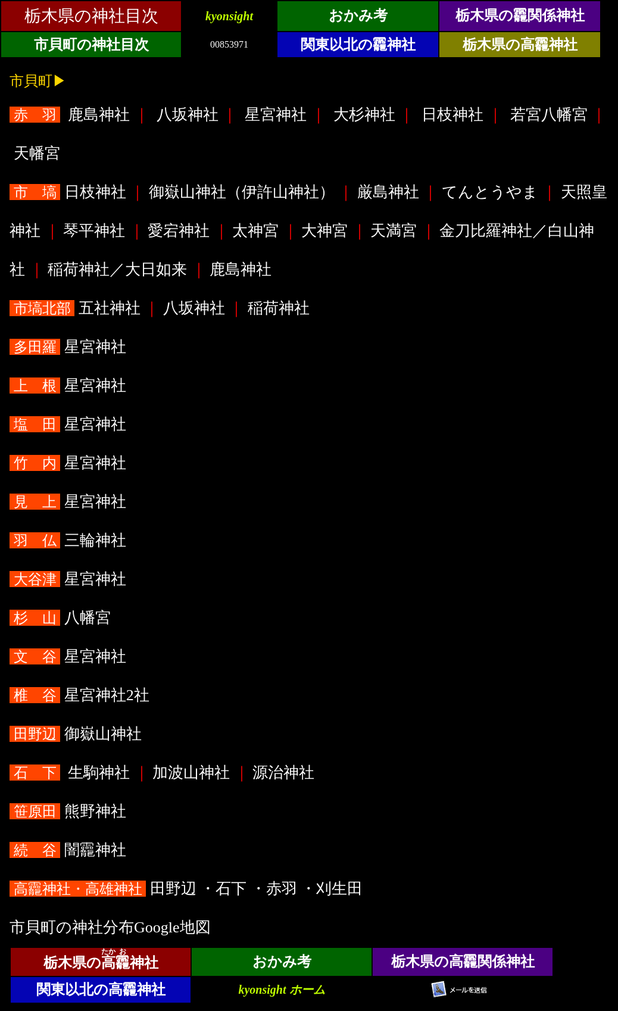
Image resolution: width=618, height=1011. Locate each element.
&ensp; (309, 33)
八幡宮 (62, 617)
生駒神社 (72, 772)
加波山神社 (191, 772)
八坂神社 (187, 114)
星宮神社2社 (81, 695)
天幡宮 (37, 153)
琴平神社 (94, 230)
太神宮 (256, 230)
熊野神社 (70, 811)
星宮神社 (276, 114)
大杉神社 (364, 114)
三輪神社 (70, 540)
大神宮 (325, 230)
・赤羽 (276, 888)
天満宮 (394, 230)
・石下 (225, 888)
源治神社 (284, 772)
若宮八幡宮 (548, 114)
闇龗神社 (70, 850)
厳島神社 (388, 192)
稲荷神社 (278, 308)
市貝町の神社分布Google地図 (110, 927)
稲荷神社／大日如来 (117, 269)
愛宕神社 (179, 230)
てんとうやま (490, 192)
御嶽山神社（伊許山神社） (241, 192)
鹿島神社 (72, 114)
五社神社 (77, 308)
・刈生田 (334, 888)
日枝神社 (453, 114)
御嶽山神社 (77, 733)
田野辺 (105, 888)
